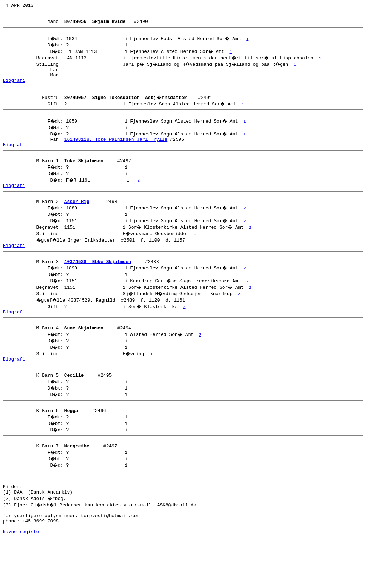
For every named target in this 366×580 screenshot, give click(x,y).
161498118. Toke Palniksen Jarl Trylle (116, 150)
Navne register (22, 572)
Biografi (14, 87)
